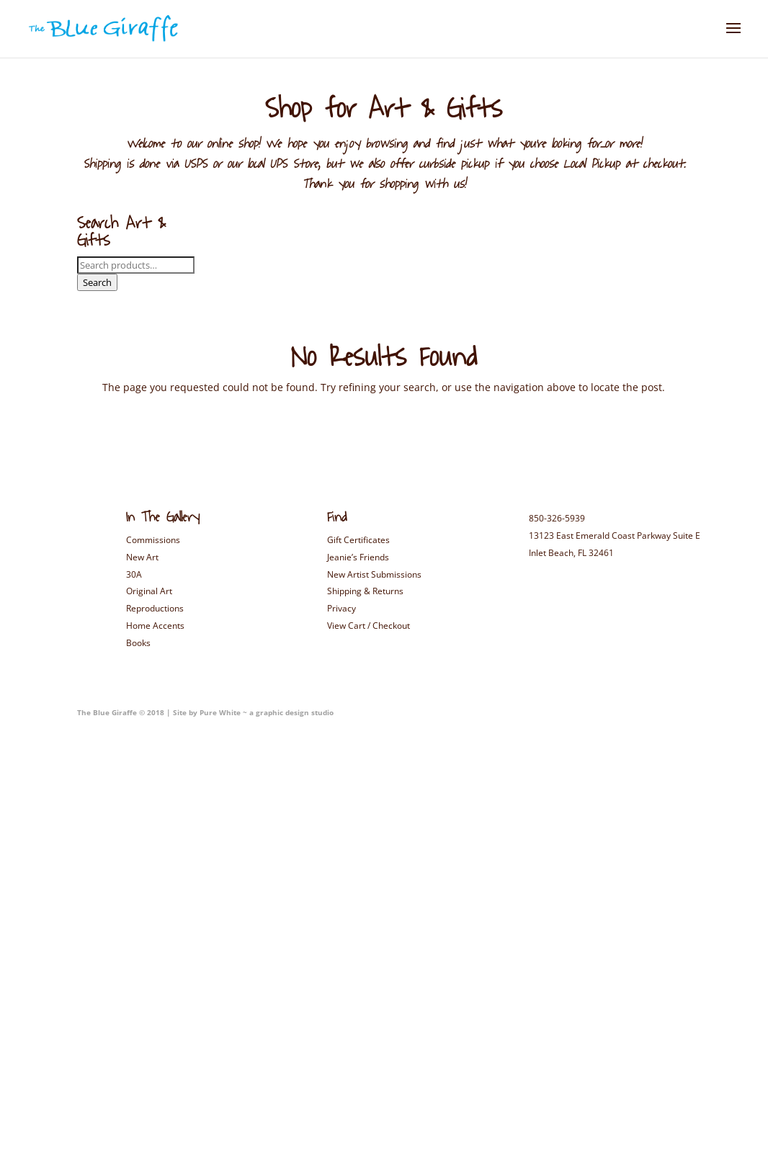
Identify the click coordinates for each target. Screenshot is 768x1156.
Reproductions (155, 608)
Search (97, 282)
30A (134, 574)
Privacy (341, 608)
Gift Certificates (358, 540)
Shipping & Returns (365, 591)
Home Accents (155, 625)
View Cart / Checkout (368, 625)
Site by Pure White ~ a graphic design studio (252, 712)
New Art (142, 557)
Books (138, 643)
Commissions (153, 540)
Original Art (149, 591)
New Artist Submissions (374, 574)
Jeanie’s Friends (358, 557)
